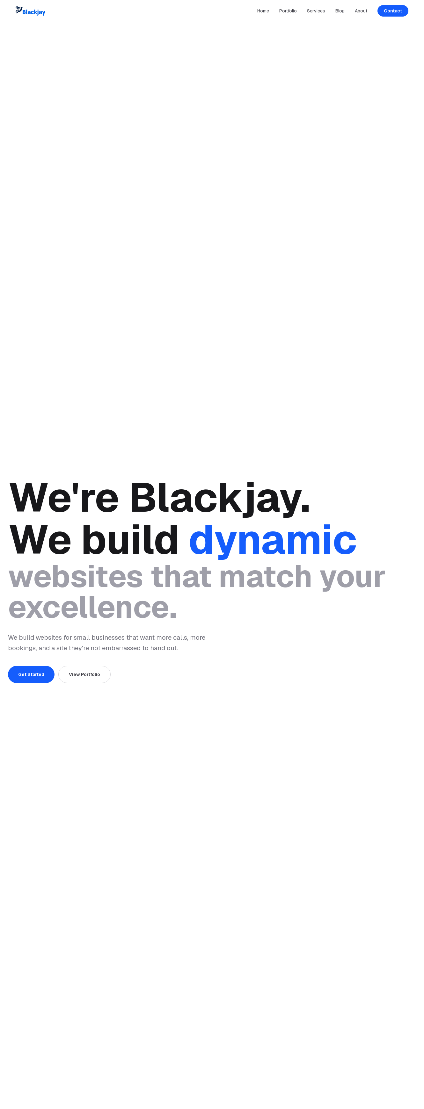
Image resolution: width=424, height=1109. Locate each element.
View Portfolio (84, 674)
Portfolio (288, 11)
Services (316, 11)
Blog (340, 11)
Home (263, 11)
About (361, 11)
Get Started (31, 674)
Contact (393, 11)
